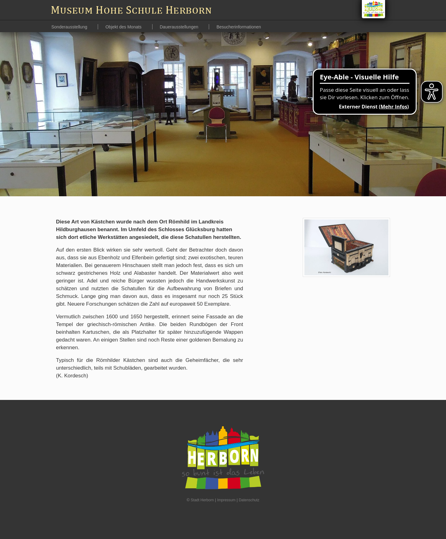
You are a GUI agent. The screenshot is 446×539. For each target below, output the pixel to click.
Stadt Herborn (202, 500)
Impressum (226, 500)
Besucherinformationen (239, 26)
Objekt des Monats (124, 26)
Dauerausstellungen (179, 26)
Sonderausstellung (69, 26)
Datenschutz (249, 500)
